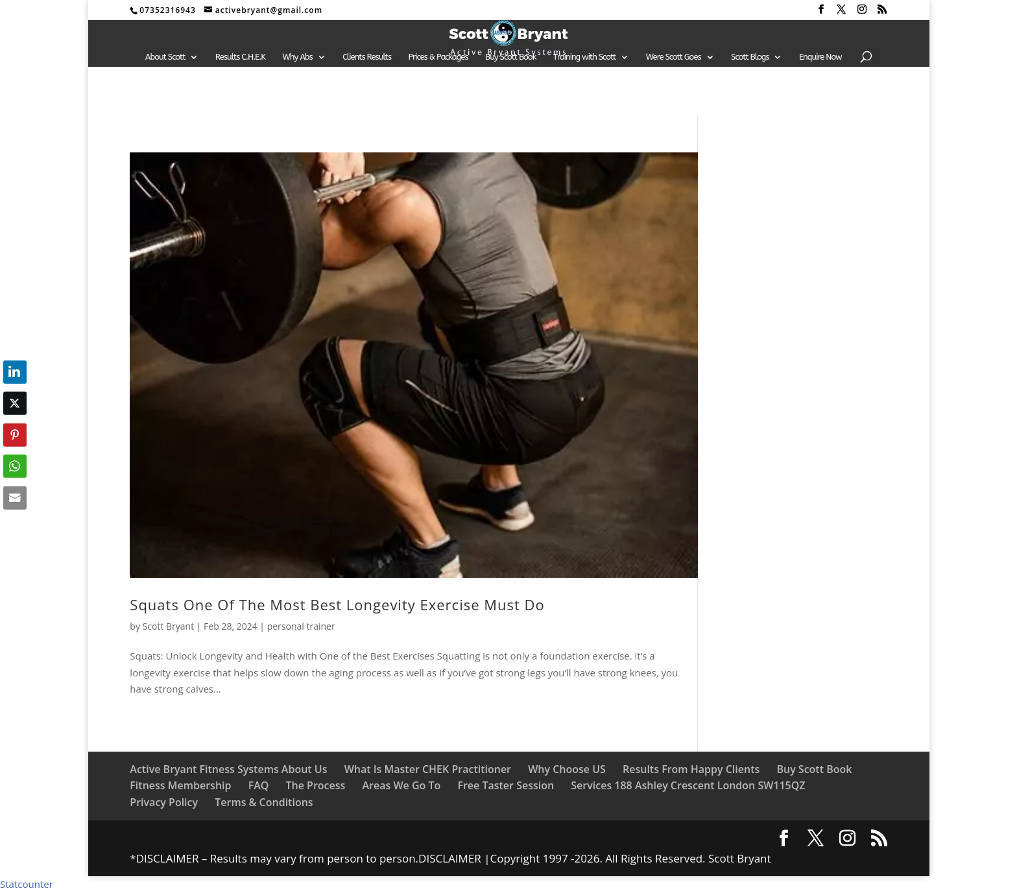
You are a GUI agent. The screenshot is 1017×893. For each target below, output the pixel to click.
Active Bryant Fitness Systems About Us (228, 769)
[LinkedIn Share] (15, 371)
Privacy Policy (164, 802)
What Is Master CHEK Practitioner (427, 769)
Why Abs (298, 57)
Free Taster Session (505, 785)
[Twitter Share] (15, 403)
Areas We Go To (401, 785)
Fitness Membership (180, 785)
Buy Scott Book (510, 57)
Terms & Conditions (264, 802)
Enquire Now (820, 57)
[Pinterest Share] (15, 434)
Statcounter (26, 883)
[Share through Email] (15, 497)
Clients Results (366, 57)
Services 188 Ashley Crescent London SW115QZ (688, 785)
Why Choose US (567, 769)
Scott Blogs (750, 57)
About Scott (165, 57)
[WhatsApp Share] (15, 466)
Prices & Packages (438, 57)
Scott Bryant (169, 626)
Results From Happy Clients (691, 769)
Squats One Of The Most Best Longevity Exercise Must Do (339, 604)
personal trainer (301, 626)
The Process (315, 785)
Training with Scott (584, 57)
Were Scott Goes (673, 57)
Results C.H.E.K (240, 57)
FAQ (258, 785)
